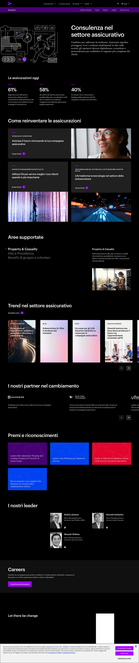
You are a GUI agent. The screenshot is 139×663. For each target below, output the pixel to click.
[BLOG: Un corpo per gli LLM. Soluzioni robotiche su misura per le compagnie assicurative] (86, 341)
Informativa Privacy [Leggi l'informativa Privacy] (69, 652)
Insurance (11, 10)
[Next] (128, 368)
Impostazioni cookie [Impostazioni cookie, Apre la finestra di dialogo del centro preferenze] (124, 658)
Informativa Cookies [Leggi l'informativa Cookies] (55, 652)
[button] (20, 584)
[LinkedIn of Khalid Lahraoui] (65, 527)
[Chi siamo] (77, 3)
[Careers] (88, 3)
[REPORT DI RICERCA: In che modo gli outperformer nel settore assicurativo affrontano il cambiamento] (22, 341)
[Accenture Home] (14, 3)
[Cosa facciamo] (50, 3)
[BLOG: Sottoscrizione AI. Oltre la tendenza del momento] (54, 341)
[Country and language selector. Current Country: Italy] (125, 3)
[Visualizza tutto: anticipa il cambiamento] (15, 312)
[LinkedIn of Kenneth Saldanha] (107, 527)
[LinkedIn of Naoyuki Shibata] (65, 547)
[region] (69, 653)
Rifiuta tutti (124, 653)
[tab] (38, 249)
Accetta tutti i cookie (124, 648)
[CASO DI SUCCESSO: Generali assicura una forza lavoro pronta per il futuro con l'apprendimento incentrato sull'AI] (119, 341)
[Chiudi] (136, 646)
